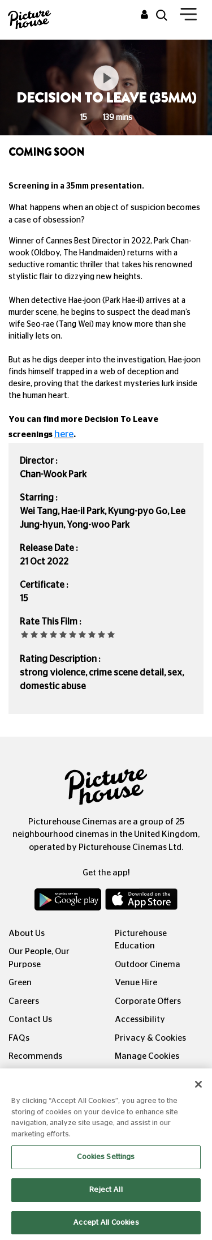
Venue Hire (136, 982)
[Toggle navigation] (188, 16)
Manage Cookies (147, 1056)
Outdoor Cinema (147, 964)
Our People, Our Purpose (39, 958)
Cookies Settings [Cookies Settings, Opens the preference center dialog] (106, 1165)
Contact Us (30, 1019)
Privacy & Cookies (150, 1038)
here (63, 434)
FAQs (18, 1038)
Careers (23, 1001)
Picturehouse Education (141, 940)
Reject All (105, 1197)
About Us (26, 933)
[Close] (198, 1092)
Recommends (35, 1056)
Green (20, 982)
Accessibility (140, 1019)
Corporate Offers (148, 1001)
